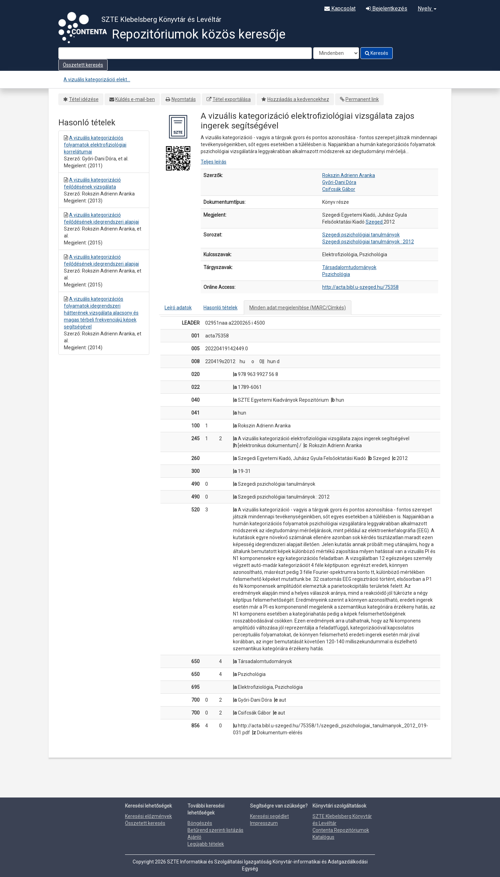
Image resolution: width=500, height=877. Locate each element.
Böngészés (200, 823)
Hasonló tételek (220, 307)
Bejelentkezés (386, 8)
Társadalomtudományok (349, 267)
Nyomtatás (184, 99)
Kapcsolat (340, 8)
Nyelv (427, 8)
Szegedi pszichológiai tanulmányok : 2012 (368, 241)
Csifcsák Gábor (338, 189)
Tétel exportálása (231, 99)
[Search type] (336, 53)
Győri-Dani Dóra (339, 182)
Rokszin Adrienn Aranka (348, 175)
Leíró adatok (178, 307)
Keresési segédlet (269, 816)
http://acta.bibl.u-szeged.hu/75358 (360, 287)
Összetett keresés (83, 65)
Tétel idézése (84, 99)
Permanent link (362, 99)
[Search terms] (185, 53)
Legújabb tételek (206, 844)
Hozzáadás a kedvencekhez (298, 99)
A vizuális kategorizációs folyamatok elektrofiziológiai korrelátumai (95, 144)
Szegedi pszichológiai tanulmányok (361, 234)
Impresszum (264, 823)
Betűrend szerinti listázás (215, 830)
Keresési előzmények (148, 816)
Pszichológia (336, 274)
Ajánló (194, 837)
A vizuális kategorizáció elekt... (97, 79)
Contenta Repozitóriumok (340, 830)
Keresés (376, 53)
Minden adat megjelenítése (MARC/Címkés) (297, 307)
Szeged (375, 222)
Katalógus (323, 837)
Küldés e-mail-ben (135, 99)
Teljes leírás (213, 162)
